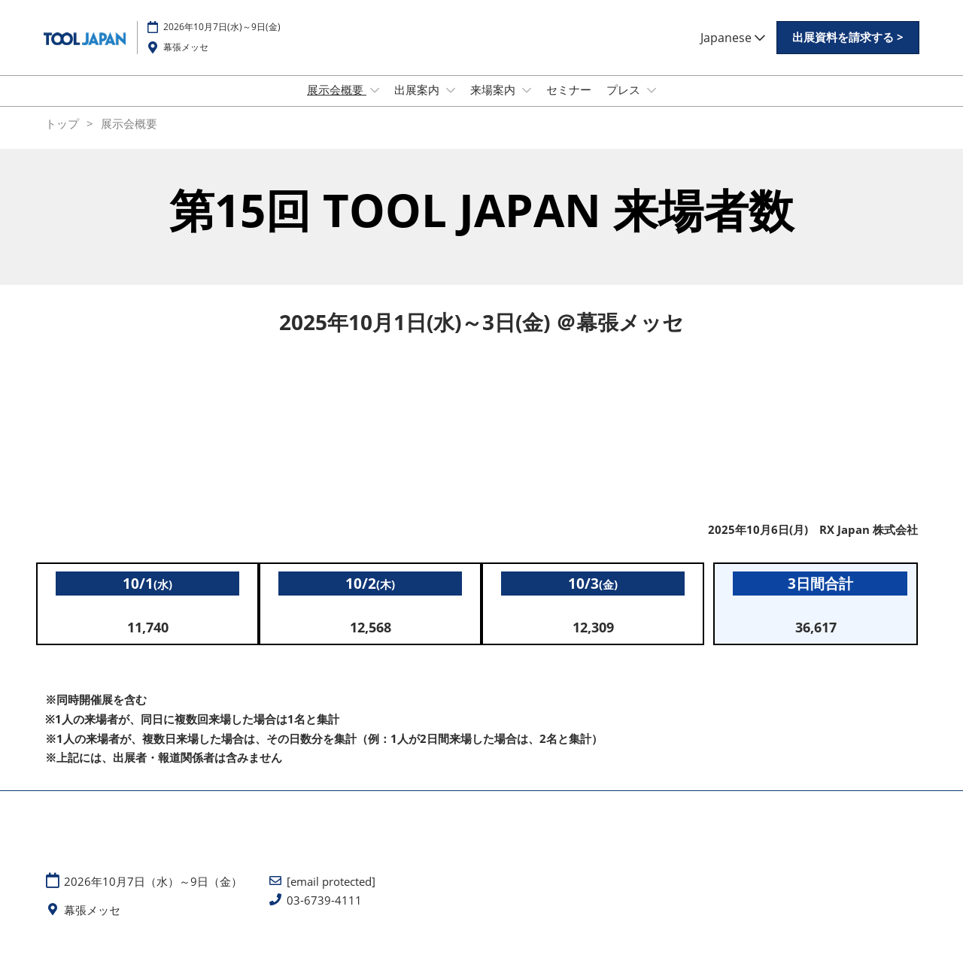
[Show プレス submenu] (651, 104)
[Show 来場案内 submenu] (526, 104)
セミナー (568, 103)
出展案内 (418, 103)
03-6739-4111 (324, 914)
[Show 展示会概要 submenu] (374, 104)
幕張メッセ (185, 61)
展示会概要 (336, 103)
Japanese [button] (732, 52)
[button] (847, 51)
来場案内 (494, 103)
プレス (624, 103)
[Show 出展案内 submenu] (450, 104)
